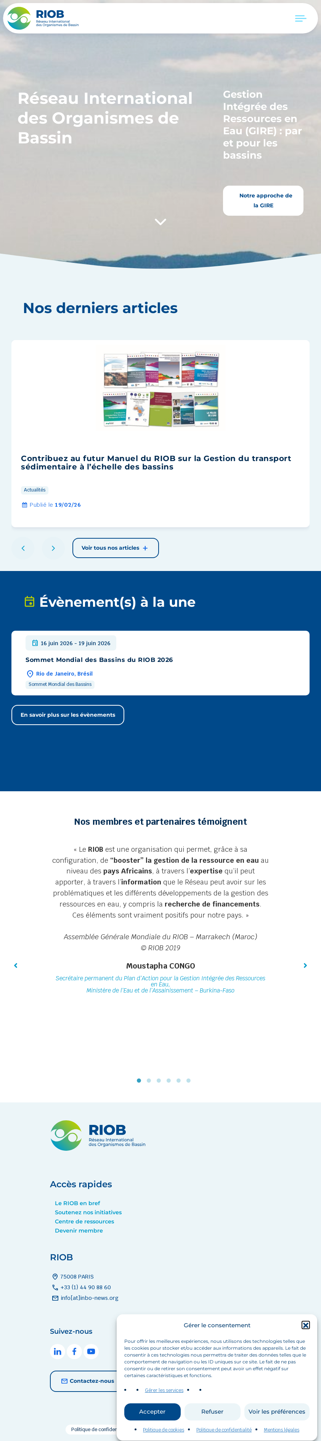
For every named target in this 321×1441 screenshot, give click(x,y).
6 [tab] (190, 1081)
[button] (306, 1343)
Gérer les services (164, 1408)
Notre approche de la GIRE (265, 200)
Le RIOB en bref (77, 1203)
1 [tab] (140, 1081)
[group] (160, 433)
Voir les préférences (277, 1429)
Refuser (212, 1429)
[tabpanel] (160, 920)
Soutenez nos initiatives (88, 1212)
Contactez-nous (86, 1381)
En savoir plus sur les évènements (68, 714)
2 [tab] (150, 1081)
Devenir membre (79, 1230)
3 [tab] (160, 1081)
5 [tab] (180, 1081)
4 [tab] (170, 1081)
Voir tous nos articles (116, 548)
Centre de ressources (84, 1221)
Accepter (152, 1429)
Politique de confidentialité (100, 1430)
